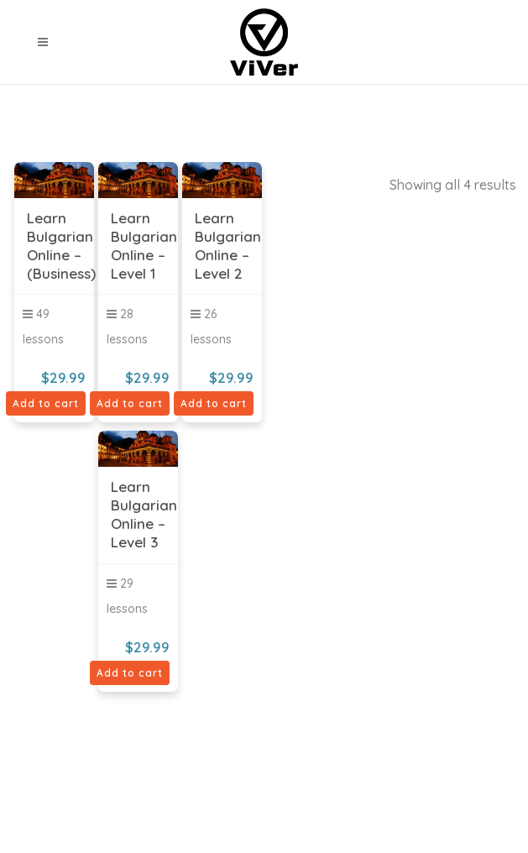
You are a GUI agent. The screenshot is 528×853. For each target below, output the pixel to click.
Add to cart (46, 403)
